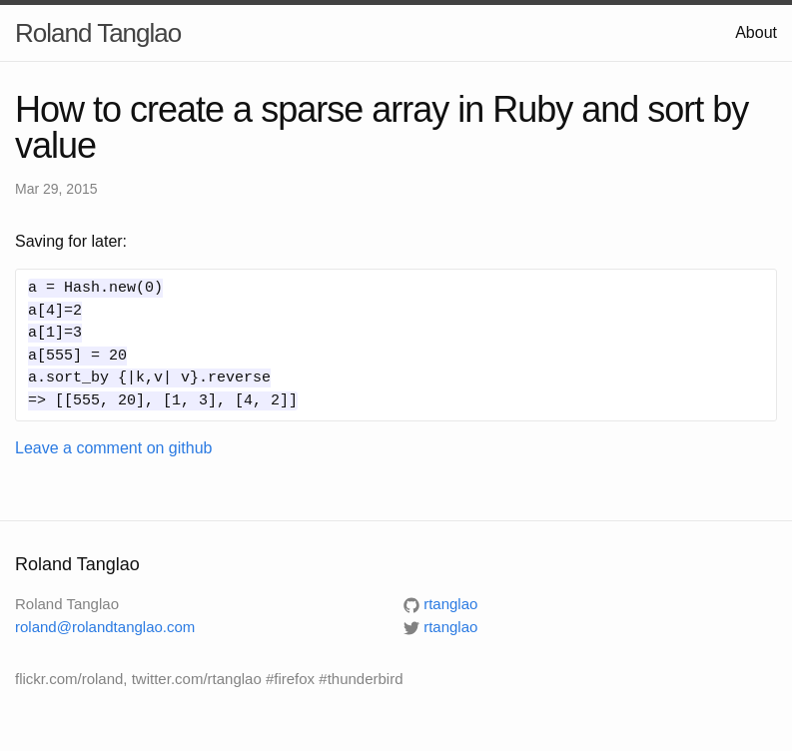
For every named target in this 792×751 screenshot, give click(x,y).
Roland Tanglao (98, 33)
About (756, 32)
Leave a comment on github (113, 447)
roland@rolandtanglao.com (105, 626)
